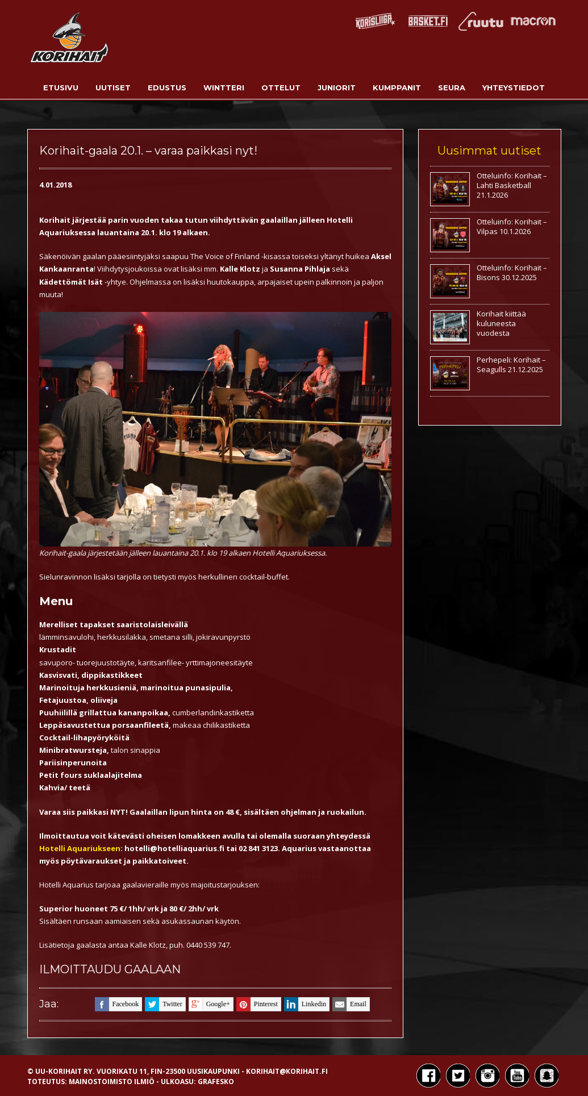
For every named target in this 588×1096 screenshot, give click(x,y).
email (349, 1004)
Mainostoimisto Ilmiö (112, 1081)
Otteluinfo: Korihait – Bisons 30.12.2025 (512, 272)
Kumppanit (397, 87)
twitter (163, 1004)
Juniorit (337, 87)
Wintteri (223, 87)
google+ (209, 1004)
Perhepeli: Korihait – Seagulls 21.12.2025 (511, 364)
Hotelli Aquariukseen (79, 848)
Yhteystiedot (513, 87)
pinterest (257, 1004)
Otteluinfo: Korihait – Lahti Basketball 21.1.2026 (512, 185)
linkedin (305, 1004)
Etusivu (60, 87)
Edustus (167, 87)
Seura (451, 87)
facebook (117, 1004)
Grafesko (216, 1081)
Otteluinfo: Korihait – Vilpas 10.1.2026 (512, 226)
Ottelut (281, 87)
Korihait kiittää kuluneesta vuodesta (501, 323)
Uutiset (113, 87)
